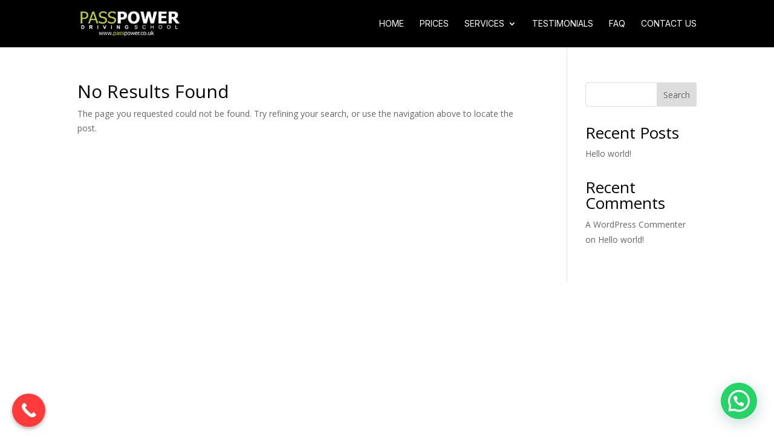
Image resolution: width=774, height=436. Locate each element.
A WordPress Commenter (635, 224)
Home (391, 23)
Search (676, 95)
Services (484, 23)
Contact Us (669, 23)
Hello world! (608, 153)
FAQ (617, 23)
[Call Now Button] (28, 410)
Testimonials (562, 23)
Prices (434, 23)
